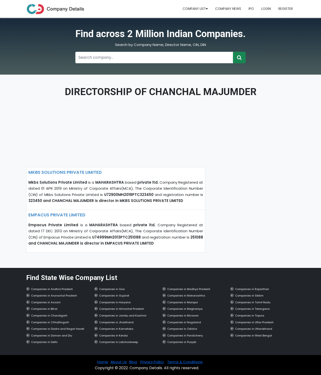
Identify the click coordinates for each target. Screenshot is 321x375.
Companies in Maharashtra (186, 295)
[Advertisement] (115, 133)
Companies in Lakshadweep (118, 342)
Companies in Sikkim (249, 295)
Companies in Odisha (182, 329)
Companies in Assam (46, 302)
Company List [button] (195, 8)
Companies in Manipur (182, 302)
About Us (118, 361)
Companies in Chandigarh (49, 315)
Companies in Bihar (44, 309)
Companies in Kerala (113, 335)
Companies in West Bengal (253, 335)
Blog (133, 361)
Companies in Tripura (249, 315)
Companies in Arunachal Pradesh (54, 295)
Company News (228, 8)
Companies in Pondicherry (185, 335)
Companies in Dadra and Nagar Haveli (57, 329)
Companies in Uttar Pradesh (254, 322)
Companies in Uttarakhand (253, 329)
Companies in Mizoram (183, 315)
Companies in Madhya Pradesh (188, 289)
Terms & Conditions (185, 361)
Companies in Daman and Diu (51, 335)
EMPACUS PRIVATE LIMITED (56, 215)
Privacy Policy (152, 361)
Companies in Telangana (252, 309)
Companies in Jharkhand (116, 322)
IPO (251, 8)
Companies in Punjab (181, 342)
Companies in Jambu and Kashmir (123, 315)
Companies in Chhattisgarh (50, 322)
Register (285, 8)
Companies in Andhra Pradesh (52, 289)
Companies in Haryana (115, 302)
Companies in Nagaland (184, 322)
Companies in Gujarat (114, 295)
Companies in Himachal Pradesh (121, 309)
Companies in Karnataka (116, 329)
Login (266, 8)
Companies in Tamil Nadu (252, 302)
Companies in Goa (112, 289)
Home (102, 361)
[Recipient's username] (154, 57)
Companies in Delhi (44, 342)
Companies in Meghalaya (185, 309)
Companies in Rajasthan (252, 289)
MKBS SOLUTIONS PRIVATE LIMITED (65, 172)
